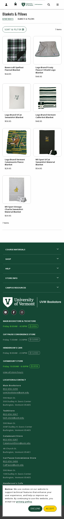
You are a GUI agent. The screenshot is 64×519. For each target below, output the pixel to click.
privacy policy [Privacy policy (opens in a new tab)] (24, 501)
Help (7, 268)
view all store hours (13, 372)
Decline (35, 508)
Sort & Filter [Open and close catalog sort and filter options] (14, 29)
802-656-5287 (10, 439)
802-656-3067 (10, 414)
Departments (7, 19)
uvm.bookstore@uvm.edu (16, 392)
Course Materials (15, 249)
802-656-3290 (10, 389)
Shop (8, 259)
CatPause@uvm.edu (13, 465)
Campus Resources (15, 287)
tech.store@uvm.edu (13, 417)
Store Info (11, 278)
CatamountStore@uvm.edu (17, 443)
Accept (50, 508)
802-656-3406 (10, 461)
